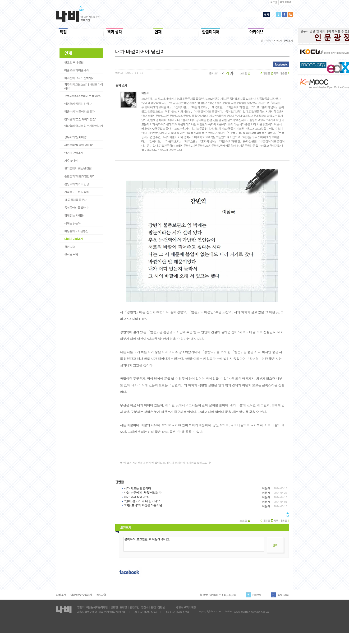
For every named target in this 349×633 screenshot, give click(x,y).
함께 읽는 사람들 (73, 215)
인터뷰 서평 (71, 254)
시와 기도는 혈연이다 (137, 488)
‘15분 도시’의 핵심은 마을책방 (143, 505)
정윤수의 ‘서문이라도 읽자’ (79, 111)
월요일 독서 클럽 (73, 62)
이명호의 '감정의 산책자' (78, 103)
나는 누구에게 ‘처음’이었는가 (142, 492)
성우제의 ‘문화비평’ (75, 137)
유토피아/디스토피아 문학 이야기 (83, 96)
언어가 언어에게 (73, 152)
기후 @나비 (71, 160)
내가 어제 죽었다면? (136, 496)
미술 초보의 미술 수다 (76, 70)
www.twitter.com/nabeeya (251, 611)
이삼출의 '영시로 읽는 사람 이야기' (83, 125)
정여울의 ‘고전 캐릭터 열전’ (80, 119)
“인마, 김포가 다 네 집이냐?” (142, 501)
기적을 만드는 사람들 (76, 192)
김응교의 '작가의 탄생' (76, 184)
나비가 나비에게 (73, 239)
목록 (275, 73)
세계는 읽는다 (72, 223)
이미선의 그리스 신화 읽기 (79, 78)
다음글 (284, 73)
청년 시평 (69, 246)
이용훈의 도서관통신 (76, 231)
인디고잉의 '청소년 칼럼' (78, 168)
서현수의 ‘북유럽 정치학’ (78, 145)
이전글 (265, 73)
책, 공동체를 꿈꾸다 (75, 199)
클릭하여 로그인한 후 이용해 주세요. (194, 544)
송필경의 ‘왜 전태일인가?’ (79, 176)
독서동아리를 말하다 (76, 207)
